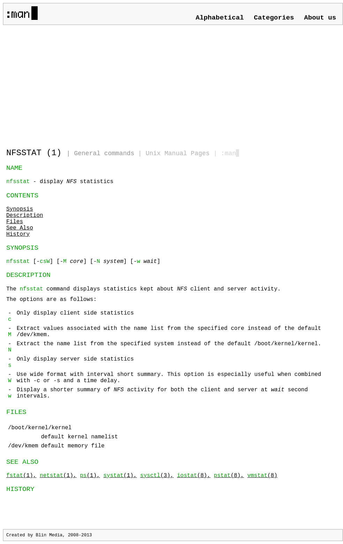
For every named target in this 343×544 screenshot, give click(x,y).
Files (14, 222)
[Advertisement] (87, 83)
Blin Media (49, 535)
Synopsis (19, 209)
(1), (21, 476)
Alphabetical (220, 18)
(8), (194, 476)
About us (320, 18)
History (18, 234)
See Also (19, 228)
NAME (14, 168)
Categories (274, 18)
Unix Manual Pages (178, 153)
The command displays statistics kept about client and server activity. (173, 336)
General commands (104, 153)
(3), (157, 476)
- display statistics (59, 182)
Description (24, 215)
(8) (262, 476)
